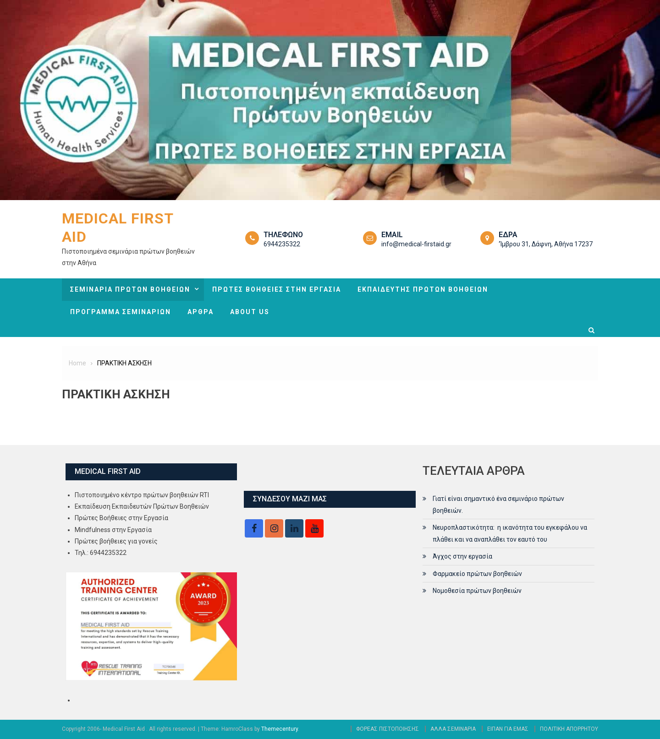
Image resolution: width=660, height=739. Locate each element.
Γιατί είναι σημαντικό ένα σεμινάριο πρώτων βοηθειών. (498, 504)
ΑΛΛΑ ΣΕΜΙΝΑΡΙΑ (453, 729)
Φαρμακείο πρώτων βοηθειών (477, 573)
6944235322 (282, 244)
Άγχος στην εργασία (462, 556)
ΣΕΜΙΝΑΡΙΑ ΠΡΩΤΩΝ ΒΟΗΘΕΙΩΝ (130, 289)
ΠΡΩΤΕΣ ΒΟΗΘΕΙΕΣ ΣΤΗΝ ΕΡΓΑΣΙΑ (276, 289)
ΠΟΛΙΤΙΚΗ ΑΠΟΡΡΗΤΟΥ (569, 729)
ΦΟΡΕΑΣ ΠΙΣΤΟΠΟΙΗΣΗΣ (387, 729)
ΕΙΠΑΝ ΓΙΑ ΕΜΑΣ (507, 729)
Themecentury (279, 729)
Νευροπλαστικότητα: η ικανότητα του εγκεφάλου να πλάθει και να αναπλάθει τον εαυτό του (510, 533)
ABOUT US (250, 311)
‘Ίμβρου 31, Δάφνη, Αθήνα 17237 (546, 244)
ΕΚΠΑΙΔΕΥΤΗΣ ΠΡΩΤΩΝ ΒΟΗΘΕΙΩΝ (423, 289)
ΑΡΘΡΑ (200, 311)
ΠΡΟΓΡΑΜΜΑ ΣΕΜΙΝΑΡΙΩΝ (120, 311)
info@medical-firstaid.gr (416, 244)
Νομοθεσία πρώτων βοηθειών (477, 590)
